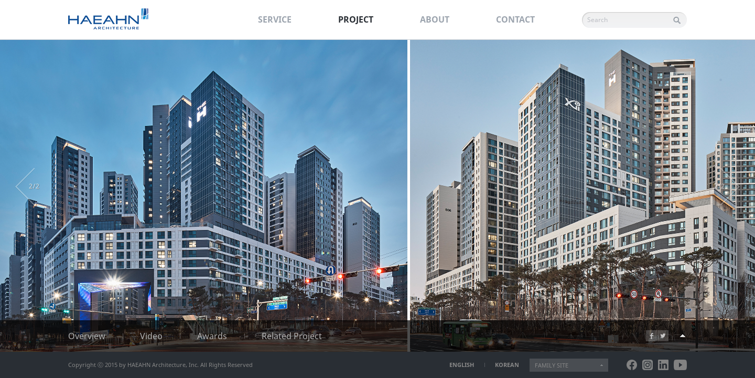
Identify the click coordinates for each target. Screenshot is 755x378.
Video (151, 336)
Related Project (292, 336)
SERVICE (275, 19)
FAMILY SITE (551, 365)
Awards (212, 336)
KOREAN (507, 365)
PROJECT (355, 19)
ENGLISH (461, 365)
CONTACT (515, 19)
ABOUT (434, 19)
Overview (86, 336)
